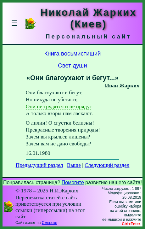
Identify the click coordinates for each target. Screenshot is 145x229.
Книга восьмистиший (72, 53)
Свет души (72, 65)
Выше (74, 165)
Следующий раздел (107, 165)
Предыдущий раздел (39, 165)
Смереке (49, 222)
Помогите (73, 182)
